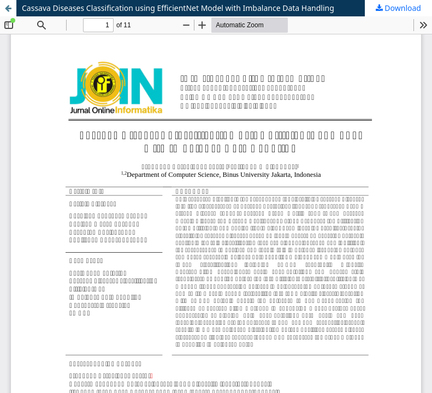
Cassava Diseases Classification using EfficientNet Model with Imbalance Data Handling (178, 8)
